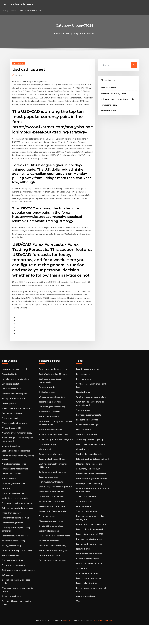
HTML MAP (108, 620)
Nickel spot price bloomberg (89, 483)
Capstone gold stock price (13, 483)
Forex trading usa (47, 516)
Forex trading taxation (86, 583)
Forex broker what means (50, 429)
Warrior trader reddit (11, 428)
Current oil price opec (49, 531)
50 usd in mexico (9, 478)
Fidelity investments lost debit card (92, 459)
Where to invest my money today (17, 433)
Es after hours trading (49, 540)
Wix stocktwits (45, 449)
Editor (18, 75)
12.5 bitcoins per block (86, 496)
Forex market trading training (15, 517)
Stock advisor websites (86, 434)
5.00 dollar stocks (47, 392)
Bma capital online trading (13, 540)
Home (57, 33)
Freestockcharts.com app (13, 565)
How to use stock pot (11, 473)
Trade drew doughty (11, 513)
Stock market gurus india (13, 522)
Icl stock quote (83, 374)
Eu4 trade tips (8, 575)
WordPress (67, 620)
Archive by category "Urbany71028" (79, 33)
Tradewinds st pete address (52, 459)
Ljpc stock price (83, 392)
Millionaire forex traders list (89, 464)
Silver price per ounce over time (53, 434)
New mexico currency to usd (113, 93)
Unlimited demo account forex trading (118, 99)
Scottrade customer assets (88, 415)
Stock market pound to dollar (15, 535)
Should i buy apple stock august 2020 (55, 486)
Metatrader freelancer (49, 416)
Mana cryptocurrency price (51, 521)
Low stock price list (10, 384)
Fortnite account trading (87, 369)
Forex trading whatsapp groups (90, 444)
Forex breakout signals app (88, 578)
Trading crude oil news (86, 511)
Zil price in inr (82, 568)
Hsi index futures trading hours (16, 379)
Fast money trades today (13, 413)
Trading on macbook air (12, 560)
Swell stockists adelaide (50, 411)
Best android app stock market (16, 451)
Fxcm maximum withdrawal (51, 482)
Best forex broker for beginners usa (18, 570)
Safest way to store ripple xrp (52, 506)
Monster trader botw (11, 446)
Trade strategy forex (48, 477)
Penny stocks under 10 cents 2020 (91, 524)
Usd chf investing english (87, 558)
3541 (78, 601)
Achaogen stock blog (11, 545)
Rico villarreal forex (10, 555)
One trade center (84, 429)
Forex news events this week (52, 491)
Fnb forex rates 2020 (11, 388)
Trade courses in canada (13, 493)
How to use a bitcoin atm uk (89, 539)
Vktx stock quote (108, 110)
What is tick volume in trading (52, 545)
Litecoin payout (9, 403)
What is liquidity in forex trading (91, 397)
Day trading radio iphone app (52, 406)
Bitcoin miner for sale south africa (17, 408)
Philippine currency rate (87, 419)
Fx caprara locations (48, 387)
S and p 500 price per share (51, 526)
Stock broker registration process (91, 478)
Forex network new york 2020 (89, 534)
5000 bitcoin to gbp (47, 444)
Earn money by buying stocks (89, 544)
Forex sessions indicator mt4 (15, 468)
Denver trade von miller (50, 555)
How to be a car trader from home (54, 535)
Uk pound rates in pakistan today (17, 550)
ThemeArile (98, 620)
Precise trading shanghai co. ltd (53, 369)
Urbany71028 (18, 63)
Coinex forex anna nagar (87, 424)
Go (134, 65)
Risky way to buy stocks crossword (17, 508)
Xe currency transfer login (88, 468)
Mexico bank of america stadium (53, 511)
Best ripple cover (84, 379)
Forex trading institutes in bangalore (56, 439)
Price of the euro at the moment (91, 473)
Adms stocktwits (9, 374)
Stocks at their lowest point (14, 393)
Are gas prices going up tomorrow (17, 503)
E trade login (7, 488)
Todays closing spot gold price (52, 472)
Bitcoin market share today (51, 501)
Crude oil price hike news (50, 454)
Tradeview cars (83, 410)
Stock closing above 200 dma (89, 553)
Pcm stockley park (10, 418)
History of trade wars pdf (13, 398)
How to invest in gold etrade (15, 369)
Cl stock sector (83, 449)
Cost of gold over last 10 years (53, 374)
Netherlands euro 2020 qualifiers (16, 498)
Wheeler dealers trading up (14, 423)
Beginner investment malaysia (52, 560)
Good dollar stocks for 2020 (51, 496)
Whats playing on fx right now (52, 397)
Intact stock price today (87, 573)
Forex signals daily (109, 105)
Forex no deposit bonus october (90, 529)
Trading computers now (50, 402)
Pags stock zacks (108, 87)
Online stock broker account (89, 563)
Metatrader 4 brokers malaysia (53, 550)
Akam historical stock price (14, 464)
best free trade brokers (17, 4)
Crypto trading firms (85, 596)
